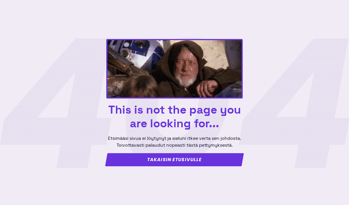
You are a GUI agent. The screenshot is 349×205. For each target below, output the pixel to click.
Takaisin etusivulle (174, 159)
